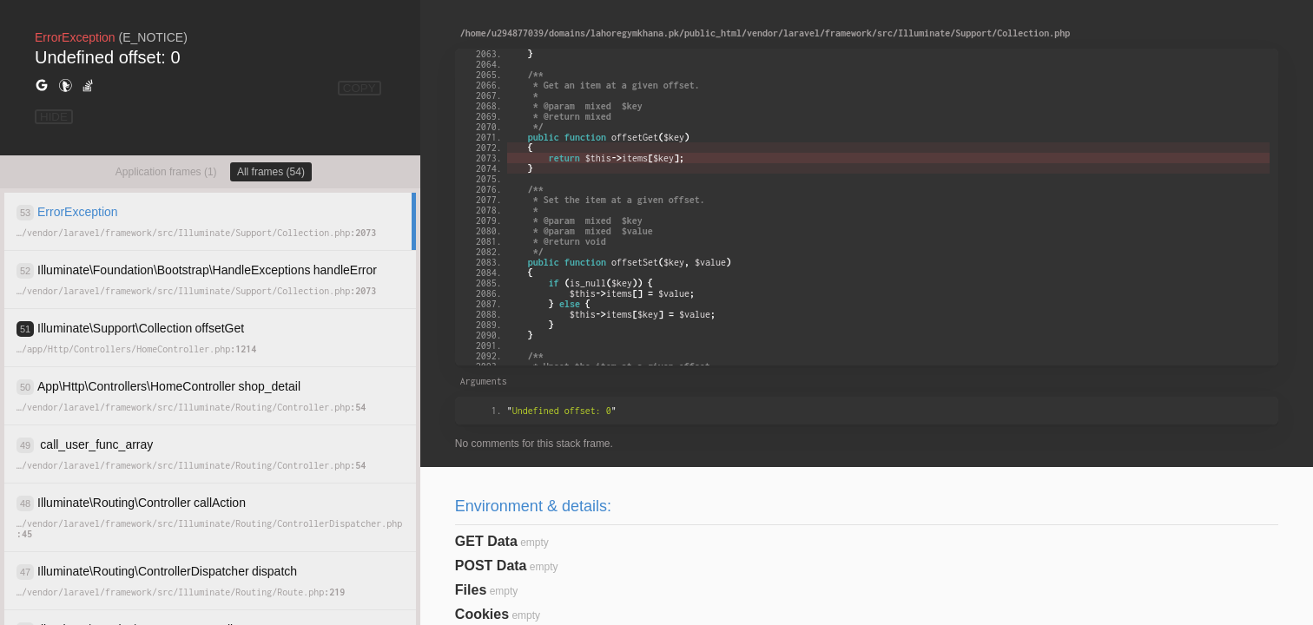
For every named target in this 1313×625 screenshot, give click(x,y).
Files (470, 589)
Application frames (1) (166, 172)
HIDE (54, 116)
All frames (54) (271, 172)
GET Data (486, 541)
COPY (359, 88)
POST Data (491, 565)
